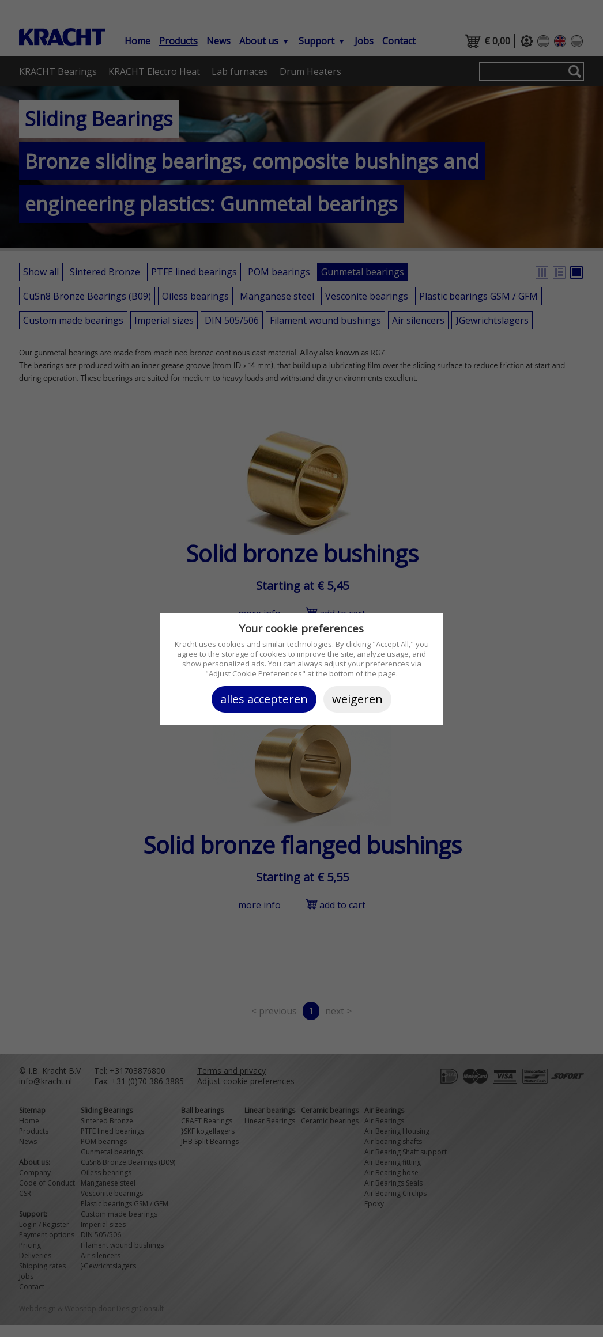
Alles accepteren (264, 699)
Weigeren (357, 699)
